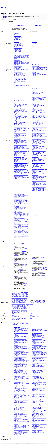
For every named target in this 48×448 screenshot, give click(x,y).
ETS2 (15, 299)
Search (4, 14)
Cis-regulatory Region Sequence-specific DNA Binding (39, 369)
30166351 (16, 255)
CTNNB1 (20, 298)
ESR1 (13, 299)
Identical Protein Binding (19, 78)
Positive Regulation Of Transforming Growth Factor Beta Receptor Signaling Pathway (39, 121)
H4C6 (26, 300)
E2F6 (23, 298)
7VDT (15, 323)
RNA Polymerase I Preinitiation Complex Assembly (21, 105)
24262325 (16, 248)
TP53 (26, 311)
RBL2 (13, 307)
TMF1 (23, 311)
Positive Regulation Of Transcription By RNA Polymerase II (21, 148)
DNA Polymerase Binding (19, 81)
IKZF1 (22, 301)
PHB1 (27, 305)
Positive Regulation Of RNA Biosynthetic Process (20, 343)
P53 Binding (17, 58)
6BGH (27, 320)
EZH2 (18, 299)
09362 (30, 315)
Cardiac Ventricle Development (39, 97)
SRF (43, 302)
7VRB (21, 323)
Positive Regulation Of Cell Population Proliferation (20, 118)
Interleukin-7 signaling (19, 194)
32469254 (21, 248)
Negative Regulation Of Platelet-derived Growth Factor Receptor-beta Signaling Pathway (39, 184)
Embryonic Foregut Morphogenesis (36, 426)
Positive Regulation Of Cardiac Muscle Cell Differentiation (38, 187)
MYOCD (38, 25)
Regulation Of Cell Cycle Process (21, 425)
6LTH (15, 322)
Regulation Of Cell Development (21, 432)
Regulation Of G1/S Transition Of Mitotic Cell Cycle (21, 173)
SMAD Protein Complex (37, 414)
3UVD (18, 320)
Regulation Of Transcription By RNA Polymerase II (21, 114)
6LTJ (18, 322)
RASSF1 (20, 306)
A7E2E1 (20, 318)
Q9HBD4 (17, 319)
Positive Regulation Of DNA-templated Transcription (20, 145)
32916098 (35, 262)
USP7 (15, 312)
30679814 (44, 269)
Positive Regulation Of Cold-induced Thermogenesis (20, 156)
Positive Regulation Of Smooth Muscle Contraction (38, 140)
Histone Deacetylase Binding (38, 68)
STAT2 (22, 310)
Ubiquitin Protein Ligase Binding (39, 384)
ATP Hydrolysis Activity (19, 73)
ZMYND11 (19, 312)
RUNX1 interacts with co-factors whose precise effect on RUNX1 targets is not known (21, 201)
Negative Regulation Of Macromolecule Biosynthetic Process (20, 402)
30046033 (40, 269)
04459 (13, 315)
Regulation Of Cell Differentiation (21, 430)
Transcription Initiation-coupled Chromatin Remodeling (21, 141)
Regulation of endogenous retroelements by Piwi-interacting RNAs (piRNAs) (21, 219)
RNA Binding (17, 64)
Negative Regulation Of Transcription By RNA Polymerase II (21, 102)
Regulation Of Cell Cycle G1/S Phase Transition (20, 389)
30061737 (34, 258)
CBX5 (27, 294)
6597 (13, 313)
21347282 (24, 264)
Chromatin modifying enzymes (20, 199)
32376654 (24, 243)
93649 (30, 313)
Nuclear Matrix (17, 43)
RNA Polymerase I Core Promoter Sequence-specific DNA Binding (21, 56)
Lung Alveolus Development (38, 141)
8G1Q (13, 324)
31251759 (41, 272)
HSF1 (13, 301)
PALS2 (17, 305)
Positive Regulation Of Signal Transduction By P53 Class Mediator (20, 159)
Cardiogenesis (35, 215)
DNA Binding (17, 60)
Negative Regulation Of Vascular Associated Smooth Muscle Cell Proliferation (39, 177)
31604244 (25, 287)
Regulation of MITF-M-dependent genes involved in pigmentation (21, 214)
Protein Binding (17, 67)
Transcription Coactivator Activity (21, 62)
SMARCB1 (14, 308)
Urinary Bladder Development (38, 159)
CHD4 (20, 296)
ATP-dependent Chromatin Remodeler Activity (20, 83)
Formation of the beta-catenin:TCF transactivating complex (21, 196)
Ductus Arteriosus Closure (37, 167)
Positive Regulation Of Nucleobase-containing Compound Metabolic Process (21, 352)
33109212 (21, 271)
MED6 (20, 302)
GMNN (13, 300)
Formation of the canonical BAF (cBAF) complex (21, 222)
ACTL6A (26, 292)
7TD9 (13, 323)
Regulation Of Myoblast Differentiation (37, 129)
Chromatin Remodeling (19, 110)
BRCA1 (16, 294)
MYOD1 (44, 301)
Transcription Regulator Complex (39, 424)
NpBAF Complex (18, 48)
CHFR (23, 296)
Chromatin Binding (18, 61)
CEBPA (13, 296)
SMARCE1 (24, 308)
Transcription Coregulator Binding (21, 57)
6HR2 (13, 322)
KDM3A (31, 301)
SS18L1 (18, 310)
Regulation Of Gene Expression (21, 361)
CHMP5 (26, 296)
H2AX (16, 300)
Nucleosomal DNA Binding (20, 75)
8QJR (15, 324)
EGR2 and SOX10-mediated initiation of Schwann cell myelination (20, 205)
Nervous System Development (20, 116)
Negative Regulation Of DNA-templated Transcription (20, 143)
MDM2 (13, 302)
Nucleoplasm (17, 39)
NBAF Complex (17, 49)
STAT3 (25, 310)
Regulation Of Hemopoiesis (20, 426)
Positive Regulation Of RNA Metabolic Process (20, 357)
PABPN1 (13, 305)
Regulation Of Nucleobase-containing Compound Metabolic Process (21, 340)
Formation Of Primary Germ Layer (39, 413)
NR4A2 (27, 304)
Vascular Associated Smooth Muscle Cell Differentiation (38, 125)
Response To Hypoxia (37, 96)
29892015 (42, 257)
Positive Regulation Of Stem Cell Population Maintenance (21, 166)
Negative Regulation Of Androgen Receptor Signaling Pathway (21, 151)
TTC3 (13, 312)
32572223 (45, 267)
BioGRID (5, 21)
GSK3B (43, 300)
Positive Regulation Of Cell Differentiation (20, 136)
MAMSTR (35, 301)
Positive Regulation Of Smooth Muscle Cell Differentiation (38, 151)
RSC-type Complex (18, 45)
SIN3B (25, 307)
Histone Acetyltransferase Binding (39, 67)
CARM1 (23, 294)
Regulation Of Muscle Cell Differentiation (38, 147)
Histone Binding (17, 76)
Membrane (16, 42)
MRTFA (13, 304)
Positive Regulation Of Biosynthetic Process (19, 408)
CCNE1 (13, 295)
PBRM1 (23, 305)
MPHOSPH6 (24, 302)
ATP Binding (17, 68)
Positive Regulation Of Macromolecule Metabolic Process (21, 360)
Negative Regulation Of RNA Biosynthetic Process (20, 369)
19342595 (36, 16)
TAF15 (20, 311)
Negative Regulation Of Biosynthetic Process (19, 398)
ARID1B (22, 293)
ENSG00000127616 (16, 316)
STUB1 (31, 304)
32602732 (41, 264)
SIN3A (22, 307)
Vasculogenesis (35, 94)
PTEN (13, 306)
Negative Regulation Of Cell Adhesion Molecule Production (38, 161)
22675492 (43, 275)
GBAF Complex (17, 51)
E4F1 (26, 298)
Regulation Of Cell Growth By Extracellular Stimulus (38, 93)
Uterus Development (36, 158)
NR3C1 (23, 304)
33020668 (25, 248)
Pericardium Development (37, 409)
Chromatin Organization (19, 107)
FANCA (21, 299)
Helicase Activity (18, 66)
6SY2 (21, 322)
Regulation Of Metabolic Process (21, 376)
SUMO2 (16, 311)
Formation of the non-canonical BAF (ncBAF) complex (21, 229)
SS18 (15, 310)
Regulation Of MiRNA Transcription (37, 333)
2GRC (13, 320)
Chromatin (16, 34)
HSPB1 (18, 301)
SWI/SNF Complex (18, 44)
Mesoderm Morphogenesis (38, 404)
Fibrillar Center (17, 36)
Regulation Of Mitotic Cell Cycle (21, 400)
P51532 (13, 319)
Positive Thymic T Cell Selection (39, 432)
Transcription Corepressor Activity (21, 63)
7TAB (26, 322)
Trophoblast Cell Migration (38, 415)
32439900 (34, 270)
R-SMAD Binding (36, 73)
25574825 (16, 263)
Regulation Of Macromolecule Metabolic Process (20, 355)
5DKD (21, 320)
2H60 (16, 320)
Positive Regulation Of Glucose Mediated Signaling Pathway (21, 168)
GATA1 (25, 299)
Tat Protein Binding (18, 74)
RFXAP (19, 307)
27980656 (39, 274)
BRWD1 (19, 294)
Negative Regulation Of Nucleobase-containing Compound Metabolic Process (21, 378)
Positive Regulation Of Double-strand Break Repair (21, 175)
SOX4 (13, 310)
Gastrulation (34, 403)
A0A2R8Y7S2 (15, 318)
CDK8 (20, 295)
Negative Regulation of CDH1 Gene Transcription (20, 211)
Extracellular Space (18, 37)
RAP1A (16, 306)
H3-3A (19, 300)
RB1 (23, 306)
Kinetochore (16, 33)
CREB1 (16, 298)
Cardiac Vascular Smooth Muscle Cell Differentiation (39, 166)
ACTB (22, 292)
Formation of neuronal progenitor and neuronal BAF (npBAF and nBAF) (21, 232)
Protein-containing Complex (20, 46)
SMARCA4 (20, 25)
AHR (13, 293)
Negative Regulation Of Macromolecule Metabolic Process (21, 414)
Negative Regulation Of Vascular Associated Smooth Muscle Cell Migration (39, 181)
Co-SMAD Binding (36, 431)
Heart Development (36, 104)
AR (14, 293)
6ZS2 (23, 322)
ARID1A (18, 293)
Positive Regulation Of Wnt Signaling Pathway (20, 123)
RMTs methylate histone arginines (21, 197)
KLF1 (25, 301)
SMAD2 (31, 302)
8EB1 (27, 323)
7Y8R (24, 323)
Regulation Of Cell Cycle (19, 386)
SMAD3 (35, 302)
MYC (16, 304)
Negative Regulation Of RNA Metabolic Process (20, 372)
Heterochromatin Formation (20, 127)
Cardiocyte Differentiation (37, 123)
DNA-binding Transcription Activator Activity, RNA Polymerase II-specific (38, 407)
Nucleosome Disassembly (19, 109)
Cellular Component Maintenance (39, 127)
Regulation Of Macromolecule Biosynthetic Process (20, 365)
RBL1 (25, 306)
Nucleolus (16, 40)
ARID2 (25, 293)
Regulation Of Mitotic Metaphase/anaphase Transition (21, 120)
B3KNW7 (24, 318)
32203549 (16, 246)
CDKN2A (24, 295)
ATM (13, 294)
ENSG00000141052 (33, 316)
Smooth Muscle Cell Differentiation (36, 144)
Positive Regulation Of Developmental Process (19, 434)
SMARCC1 (19, 308)
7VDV (18, 323)
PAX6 (20, 305)
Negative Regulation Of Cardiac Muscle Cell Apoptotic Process (39, 116)
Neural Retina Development (20, 106)
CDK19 (17, 295)
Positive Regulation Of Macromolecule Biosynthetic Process (20, 391)
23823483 (42, 268)
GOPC (40, 300)
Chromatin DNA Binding (37, 371)
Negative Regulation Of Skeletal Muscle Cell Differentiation (39, 190)
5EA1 (24, 320)
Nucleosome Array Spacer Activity (21, 85)
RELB (15, 307)
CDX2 (27, 295)
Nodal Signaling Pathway (37, 430)
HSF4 (15, 301)
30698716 (16, 260)
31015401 (26, 285)
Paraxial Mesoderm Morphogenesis (36, 386)
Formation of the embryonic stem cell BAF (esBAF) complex (21, 227)
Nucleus (16, 38)
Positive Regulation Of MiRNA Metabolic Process (39, 355)
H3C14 (22, 300)
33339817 (25, 283)
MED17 (16, 302)
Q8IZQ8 (31, 318)
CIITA (13, 298)
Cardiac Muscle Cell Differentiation (36, 154)
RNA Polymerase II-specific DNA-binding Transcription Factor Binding (39, 71)
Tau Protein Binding (36, 398)
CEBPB (16, 296)
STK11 (13, 311)
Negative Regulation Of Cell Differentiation (20, 134)
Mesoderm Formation (36, 400)
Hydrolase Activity (18, 72)
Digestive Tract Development (38, 142)
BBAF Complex (17, 50)
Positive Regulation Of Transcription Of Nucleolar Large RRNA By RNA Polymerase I (21, 163)
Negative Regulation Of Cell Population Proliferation (38, 108)
